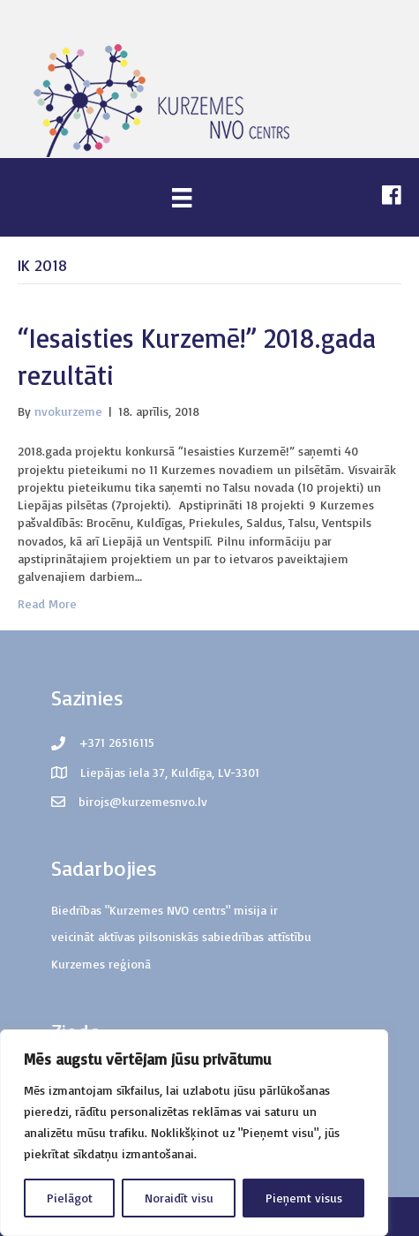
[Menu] (182, 197)
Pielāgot (70, 1197)
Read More (47, 603)
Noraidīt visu (179, 1197)
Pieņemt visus (304, 1197)
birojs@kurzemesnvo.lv (143, 801)
